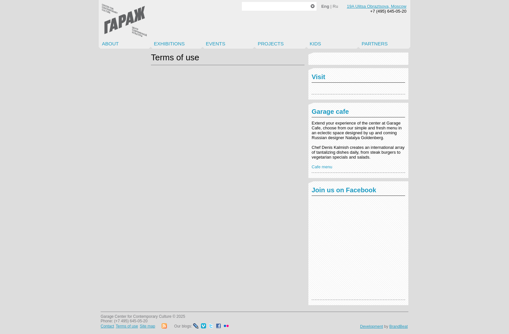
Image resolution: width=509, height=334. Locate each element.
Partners (375, 43)
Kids (315, 43)
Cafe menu (322, 166)
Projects (271, 43)
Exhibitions (169, 43)
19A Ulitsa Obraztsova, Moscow (376, 6)
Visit (318, 76)
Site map (147, 326)
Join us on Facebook (344, 190)
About (110, 43)
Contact (107, 326)
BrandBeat (398, 326)
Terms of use (127, 326)
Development (371, 326)
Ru (335, 6)
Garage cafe (330, 111)
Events (215, 43)
